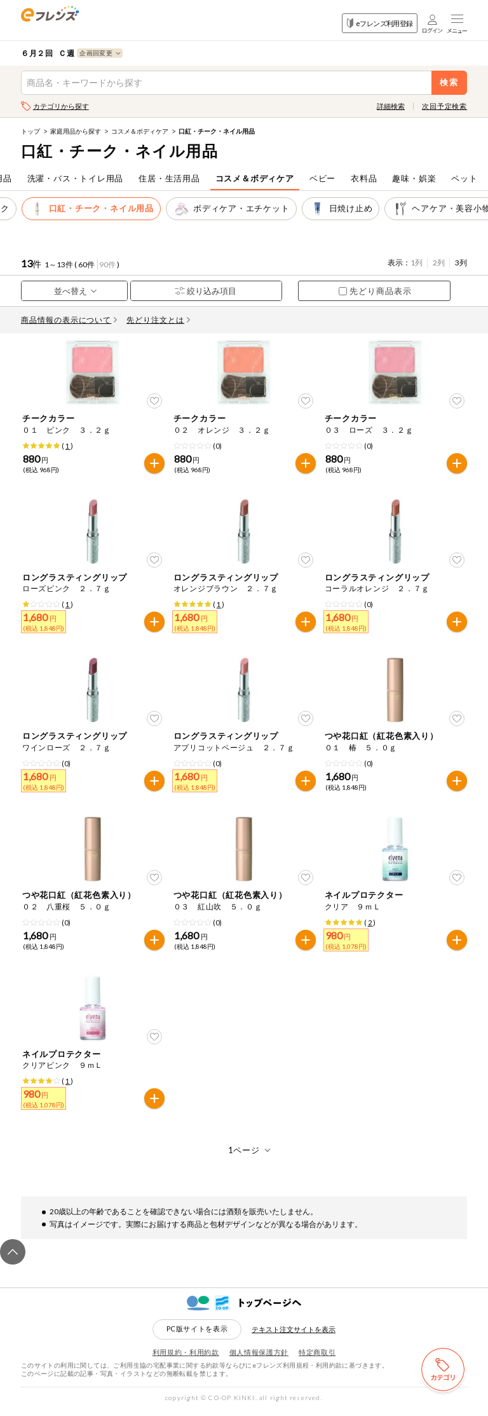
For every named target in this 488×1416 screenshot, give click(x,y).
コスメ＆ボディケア (139, 131)
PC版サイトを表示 (197, 1335)
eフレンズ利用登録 (379, 23)
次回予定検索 (444, 106)
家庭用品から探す (75, 131)
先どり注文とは (158, 320)
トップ (30, 131)
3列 (461, 262)
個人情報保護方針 (258, 1358)
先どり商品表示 (375, 291)
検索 (449, 82)
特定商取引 (317, 1358)
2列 (439, 262)
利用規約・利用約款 (185, 1358)
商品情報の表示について (69, 320)
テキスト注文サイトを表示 (294, 1335)
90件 (107, 264)
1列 (416, 262)
